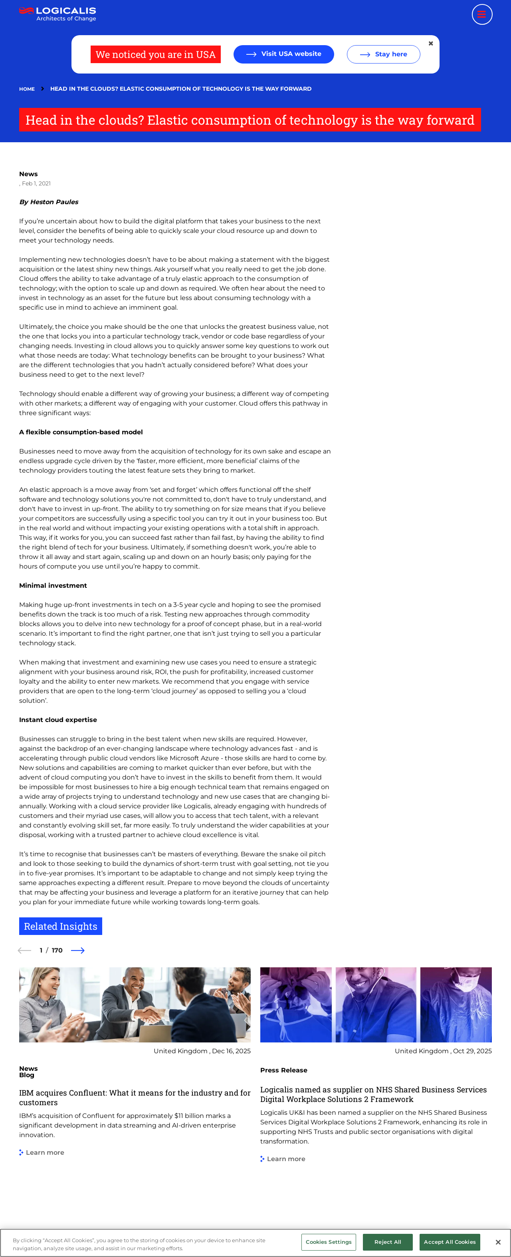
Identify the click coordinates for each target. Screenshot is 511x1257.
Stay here (390, 54)
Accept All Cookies (449, 1242)
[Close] (498, 1242)
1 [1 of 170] (41, 950)
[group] (135, 1087)
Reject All (387, 1242)
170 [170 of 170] (57, 950)
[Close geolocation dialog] (431, 43)
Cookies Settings (329, 1242)
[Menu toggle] (482, 14)
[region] (255, 1243)
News (28, 174)
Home (27, 89)
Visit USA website (290, 54)
